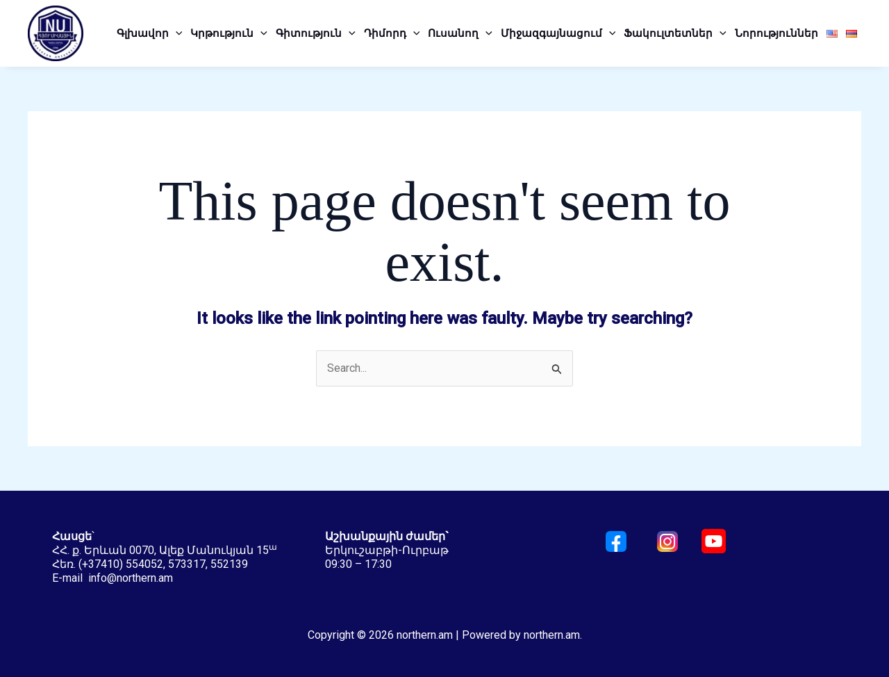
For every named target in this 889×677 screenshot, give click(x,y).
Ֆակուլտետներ (675, 33)
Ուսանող (460, 33)
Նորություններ (776, 33)
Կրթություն (228, 33)
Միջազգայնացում (558, 33)
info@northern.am (130, 578)
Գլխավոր (150, 33)
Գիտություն (316, 33)
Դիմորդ (392, 33)
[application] (176, 33)
